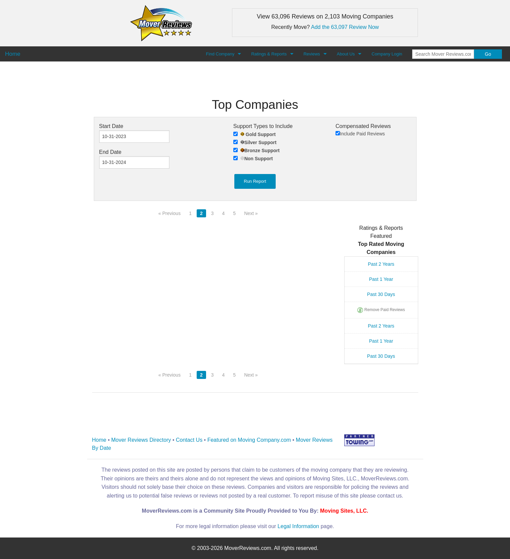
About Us (346, 53)
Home (99, 440)
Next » (251, 213)
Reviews (312, 53)
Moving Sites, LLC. (344, 511)
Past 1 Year (381, 279)
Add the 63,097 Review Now (345, 27)
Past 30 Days (381, 294)
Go (488, 54)
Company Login (386, 53)
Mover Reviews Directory (141, 440)
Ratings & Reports (269, 53)
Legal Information (298, 526)
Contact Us (189, 440)
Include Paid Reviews (360, 133)
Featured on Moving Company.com (249, 440)
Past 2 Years (381, 264)
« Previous (169, 213)
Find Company (220, 53)
